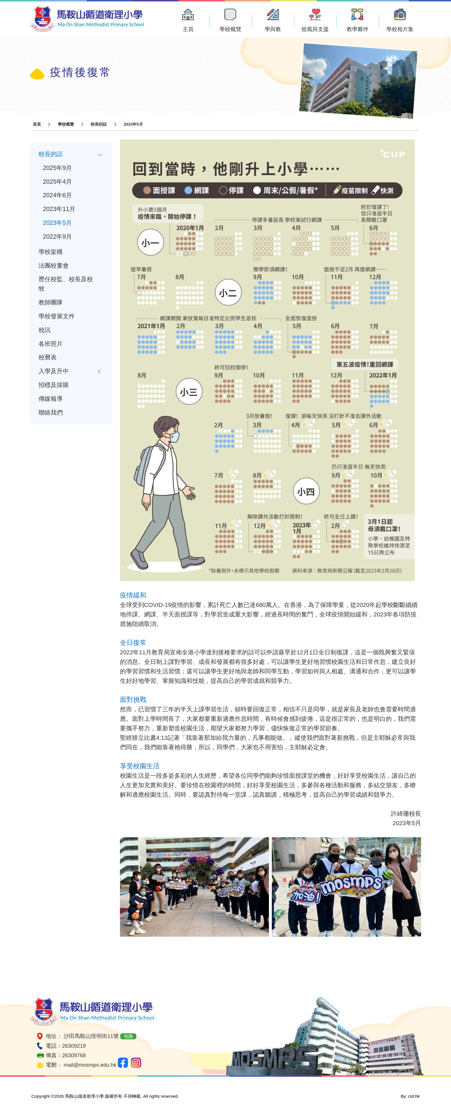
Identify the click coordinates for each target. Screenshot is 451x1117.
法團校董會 (54, 266)
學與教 (273, 29)
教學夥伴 (357, 29)
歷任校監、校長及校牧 (66, 284)
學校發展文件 (57, 316)
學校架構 (51, 252)
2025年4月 (57, 181)
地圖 (128, 1036)
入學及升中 (54, 372)
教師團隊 (51, 303)
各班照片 (51, 344)
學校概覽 (230, 29)
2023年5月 (57, 223)
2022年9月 (57, 236)
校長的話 (99, 124)
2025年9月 (57, 167)
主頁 (188, 29)
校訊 (45, 330)
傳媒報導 (51, 399)
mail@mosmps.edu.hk (90, 1065)
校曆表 (48, 358)
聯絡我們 (51, 413)
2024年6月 (57, 195)
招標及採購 (54, 385)
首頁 (37, 124)
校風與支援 (315, 29)
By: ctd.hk (410, 1096)
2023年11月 (59, 209)
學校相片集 (400, 29)
